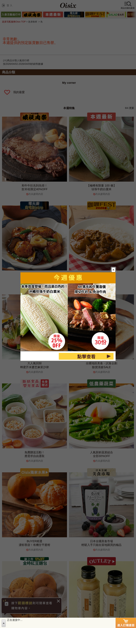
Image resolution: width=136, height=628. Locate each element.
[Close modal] (113, 269)
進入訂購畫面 (126, 623)
